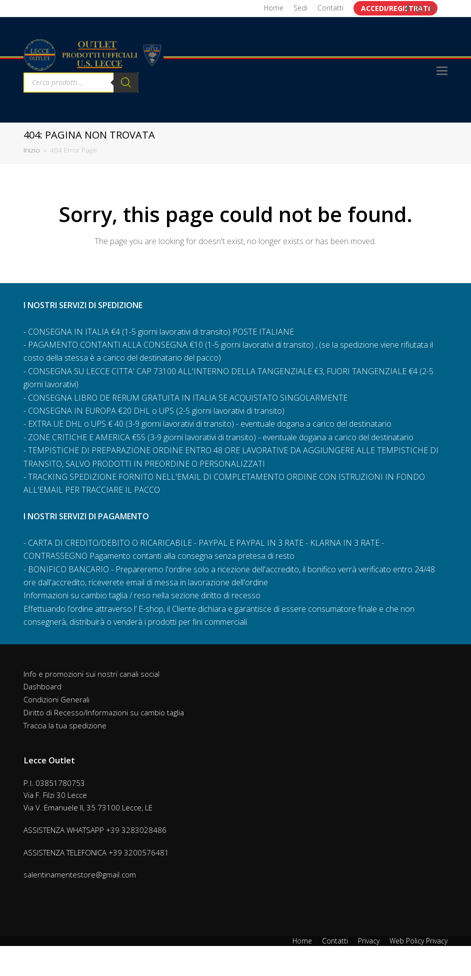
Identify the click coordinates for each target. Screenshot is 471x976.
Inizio (32, 150)
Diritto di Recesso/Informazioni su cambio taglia (104, 712)
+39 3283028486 (136, 830)
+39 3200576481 (138, 852)
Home (302, 940)
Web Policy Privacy (419, 940)
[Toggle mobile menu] (442, 70)
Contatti (335, 940)
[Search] (126, 83)
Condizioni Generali (57, 699)
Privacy (369, 940)
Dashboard (43, 686)
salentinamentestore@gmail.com (80, 874)
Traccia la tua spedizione (65, 725)
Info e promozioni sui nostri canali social (92, 674)
